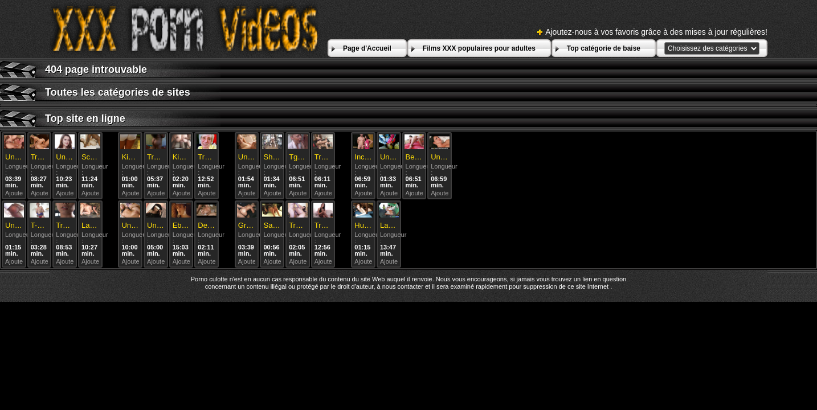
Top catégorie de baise (603, 48)
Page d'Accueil (367, 48)
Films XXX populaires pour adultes (479, 48)
